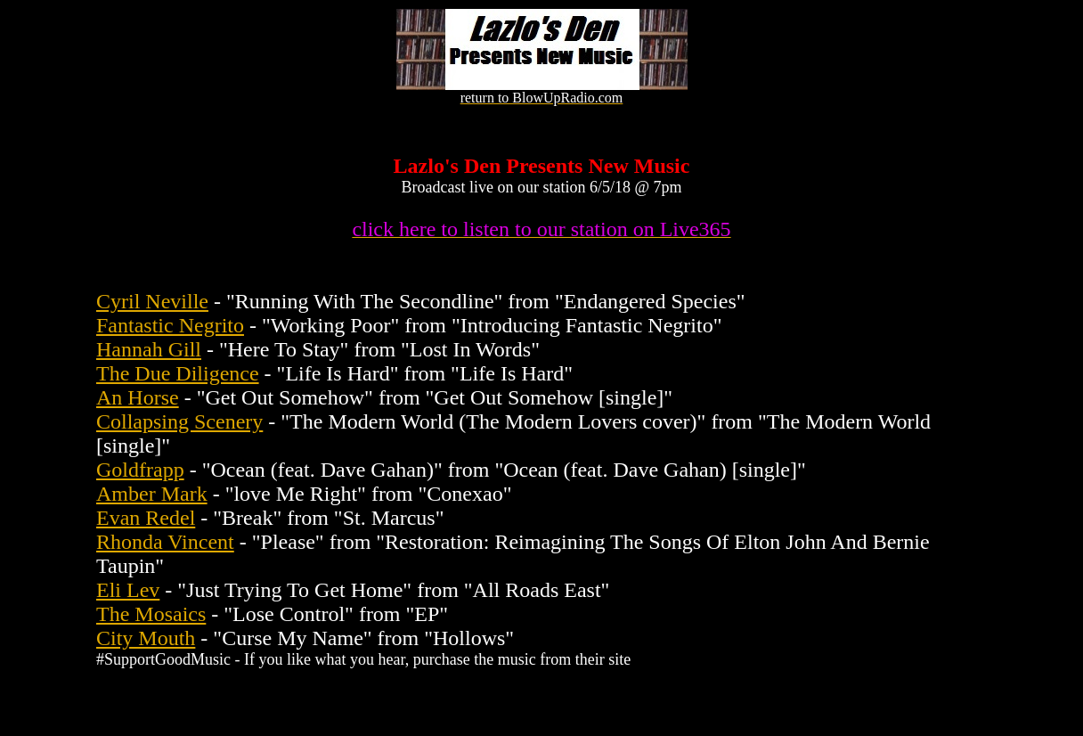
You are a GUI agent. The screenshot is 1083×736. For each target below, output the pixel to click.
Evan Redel (145, 517)
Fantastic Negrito (170, 325)
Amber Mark (152, 493)
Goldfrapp (140, 469)
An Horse (137, 397)
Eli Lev (127, 589)
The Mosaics (151, 614)
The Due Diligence (177, 373)
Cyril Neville (152, 301)
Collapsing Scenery (179, 421)
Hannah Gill (148, 349)
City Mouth (145, 638)
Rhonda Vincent (165, 541)
